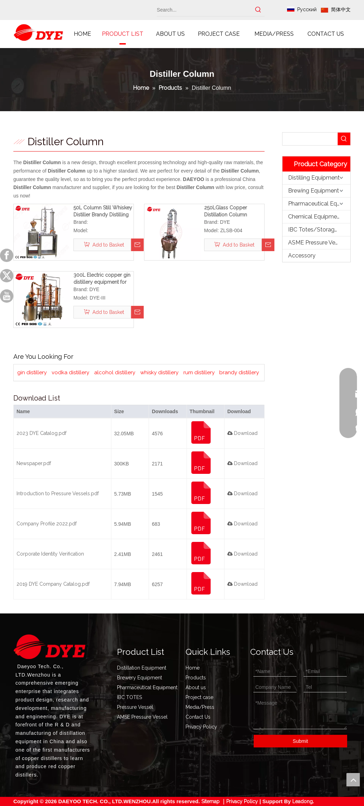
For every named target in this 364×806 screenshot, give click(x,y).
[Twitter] (6, 275)
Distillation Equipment (141, 668)
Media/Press (200, 707)
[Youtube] (6, 296)
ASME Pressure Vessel (316, 242)
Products (196, 677)
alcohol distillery (114, 372)
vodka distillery (70, 372)
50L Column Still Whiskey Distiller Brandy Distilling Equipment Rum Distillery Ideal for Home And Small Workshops (102, 211)
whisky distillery (159, 372)
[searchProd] (310, 139)
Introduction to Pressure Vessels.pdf (58, 493)
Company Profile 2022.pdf (47, 523)
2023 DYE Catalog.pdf (41, 433)
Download (242, 433)
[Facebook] (6, 255)
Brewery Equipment (139, 677)
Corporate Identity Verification (50, 554)
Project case (199, 697)
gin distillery (32, 372)
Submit (300, 741)
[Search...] (204, 10)
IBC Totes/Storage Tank (319, 229)
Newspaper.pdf (34, 463)
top (353, 779)
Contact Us (198, 717)
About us (196, 687)
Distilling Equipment (314, 177)
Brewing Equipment (313, 190)
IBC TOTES (129, 697)
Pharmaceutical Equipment (319, 203)
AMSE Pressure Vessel (142, 717)
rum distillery (199, 372)
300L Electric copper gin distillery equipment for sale (101, 279)
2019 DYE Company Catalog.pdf (53, 584)
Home (193, 668)
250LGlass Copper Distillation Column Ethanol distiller (225, 211)
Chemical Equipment (315, 216)
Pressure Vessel (135, 707)
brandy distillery (239, 372)
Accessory (302, 255)
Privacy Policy (201, 727)
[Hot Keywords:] (258, 10)
